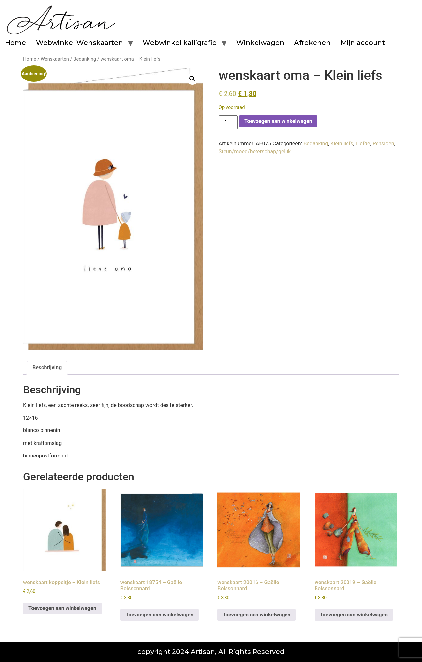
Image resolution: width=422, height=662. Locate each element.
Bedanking (84, 59)
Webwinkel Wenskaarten (79, 43)
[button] (192, 79)
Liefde (363, 144)
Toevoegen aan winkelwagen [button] (62, 608)
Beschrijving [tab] (47, 367)
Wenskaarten (55, 59)
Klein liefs (341, 144)
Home (15, 43)
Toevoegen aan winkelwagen (278, 121)
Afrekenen (312, 43)
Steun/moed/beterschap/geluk (255, 151)
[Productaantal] (228, 122)
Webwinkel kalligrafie (180, 43)
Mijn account (363, 43)
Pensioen (383, 144)
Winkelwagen (260, 43)
